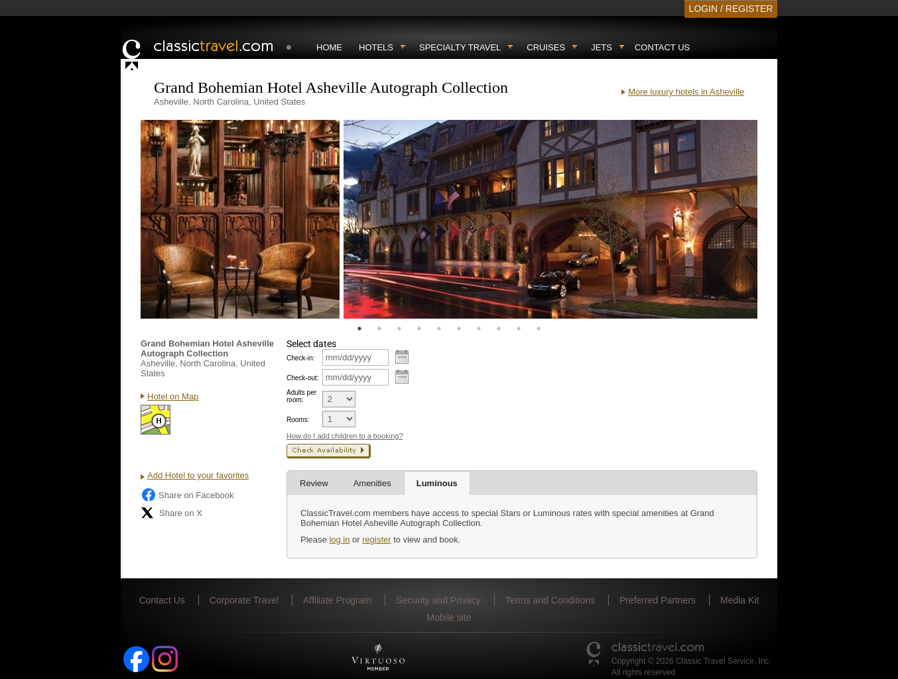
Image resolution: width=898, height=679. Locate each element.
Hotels (376, 47)
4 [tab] (419, 328)
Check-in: (300, 358)
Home (329, 47)
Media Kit (739, 600)
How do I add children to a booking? (345, 436)
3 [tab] (399, 328)
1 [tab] (359, 328)
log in (339, 540)
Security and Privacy (438, 600)
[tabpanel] (240, 219)
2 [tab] (379, 328)
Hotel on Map (172, 396)
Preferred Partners (657, 600)
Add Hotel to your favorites (198, 475)
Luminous (437, 483)
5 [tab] (439, 328)
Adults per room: (301, 396)
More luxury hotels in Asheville (686, 92)
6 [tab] (459, 328)
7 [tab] (478, 328)
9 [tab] (518, 328)
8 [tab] (498, 328)
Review (314, 483)
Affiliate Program (337, 600)
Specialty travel (460, 47)
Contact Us (662, 47)
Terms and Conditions (550, 600)
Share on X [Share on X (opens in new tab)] (171, 512)
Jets (601, 47)
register (376, 540)
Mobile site (449, 617)
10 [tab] (538, 328)
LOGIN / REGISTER (731, 8)
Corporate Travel (244, 600)
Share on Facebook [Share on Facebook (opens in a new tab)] (187, 495)
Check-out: (302, 378)
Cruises (546, 47)
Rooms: (298, 419)
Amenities (372, 483)
